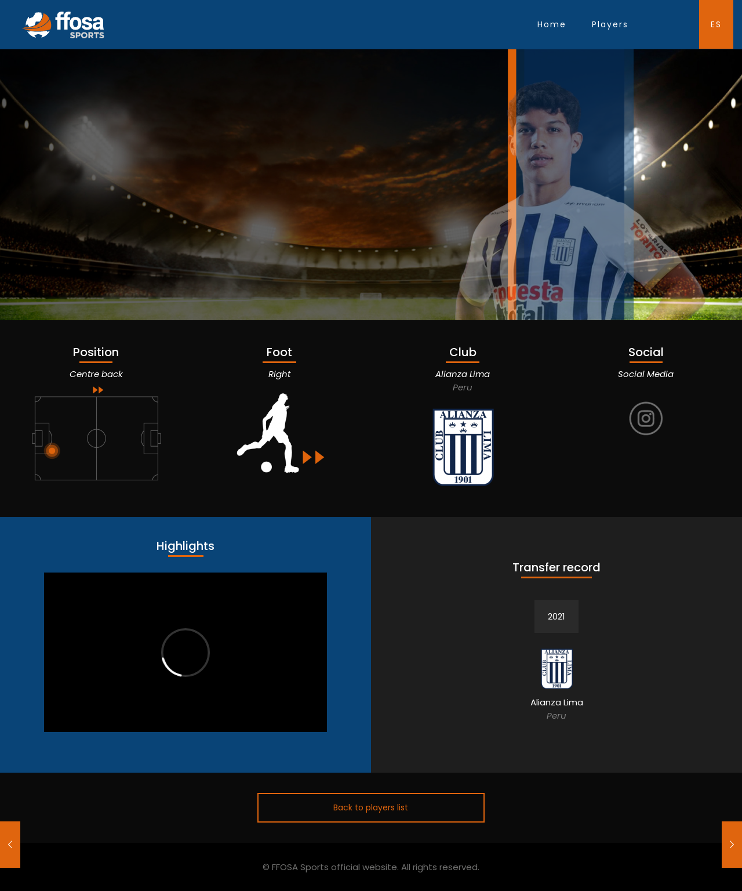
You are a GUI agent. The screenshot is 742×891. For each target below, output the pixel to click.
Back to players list (370, 807)
